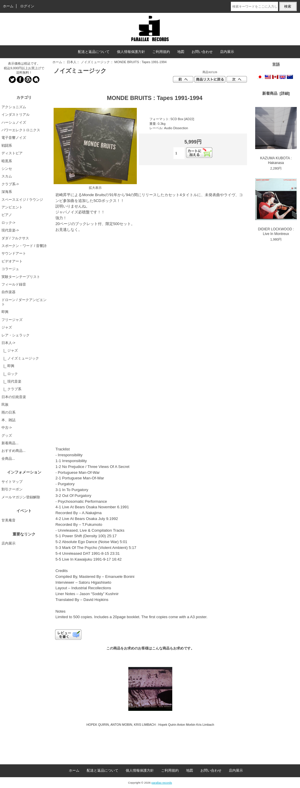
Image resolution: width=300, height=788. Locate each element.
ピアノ (6, 215)
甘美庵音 (8, 520)
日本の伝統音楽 (13, 397)
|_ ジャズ (9, 350)
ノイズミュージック (95, 62)
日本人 (71, 62)
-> (8, 343)
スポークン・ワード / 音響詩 (24, 246)
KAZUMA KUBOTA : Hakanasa (276, 136)
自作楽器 (8, 292)
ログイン (27, 6)
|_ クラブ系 (11, 389)
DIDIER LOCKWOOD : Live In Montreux (276, 207)
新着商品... (9, 443)
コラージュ (10, 269)
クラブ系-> (10, 184)
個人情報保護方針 (131, 52)
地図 (180, 52)
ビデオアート (12, 261)
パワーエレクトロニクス (20, 130)
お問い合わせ (202, 52)
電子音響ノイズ (13, 138)
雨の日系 (8, 412)
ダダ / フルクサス (15, 238)
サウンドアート (13, 253)
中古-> (6, 428)
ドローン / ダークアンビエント (24, 302)
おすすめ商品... (13, 451)
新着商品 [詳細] (276, 93)
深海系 (6, 192)
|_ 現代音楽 (11, 381)
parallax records (161, 782)
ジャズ (6, 327)
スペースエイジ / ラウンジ (22, 200)
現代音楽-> (10, 230)
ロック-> (8, 223)
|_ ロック (9, 374)
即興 (4, 312)
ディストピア (12, 153)
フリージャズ (12, 320)
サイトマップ (12, 482)
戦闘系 (6, 146)
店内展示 (227, 52)
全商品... (8, 459)
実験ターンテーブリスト (20, 277)
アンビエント (12, 207)
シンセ (6, 169)
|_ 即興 (7, 366)
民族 (4, 404)
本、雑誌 (8, 420)
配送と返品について (94, 52)
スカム (6, 176)
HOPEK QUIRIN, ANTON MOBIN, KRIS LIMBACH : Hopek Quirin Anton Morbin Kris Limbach (150, 724)
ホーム (8, 6)
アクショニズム (13, 107)
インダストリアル (15, 115)
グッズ (6, 435)
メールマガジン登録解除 (20, 497)
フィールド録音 (13, 284)
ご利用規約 (161, 52)
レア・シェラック (15, 335)
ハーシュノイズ (13, 122)
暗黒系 (6, 161)
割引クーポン (12, 489)
